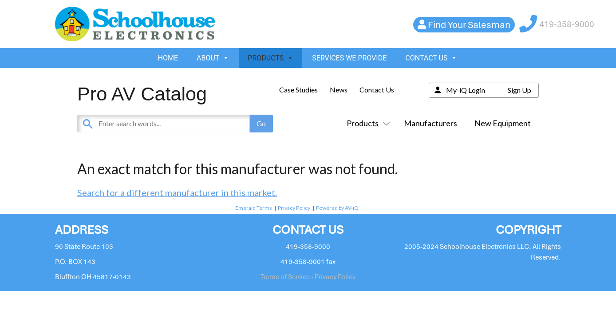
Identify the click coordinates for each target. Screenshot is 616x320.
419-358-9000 (566, 24)
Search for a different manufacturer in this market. (177, 192)
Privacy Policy (294, 207)
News (338, 89)
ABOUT (213, 58)
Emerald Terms (253, 207)
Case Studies (298, 89)
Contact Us (376, 89)
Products (367, 123)
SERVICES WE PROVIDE (349, 58)
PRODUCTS (270, 58)
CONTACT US (431, 58)
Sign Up (519, 90)
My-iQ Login (465, 90)
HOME (168, 58)
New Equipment (502, 123)
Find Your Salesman (469, 25)
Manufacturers (430, 123)
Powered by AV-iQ (337, 207)
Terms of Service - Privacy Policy (308, 276)
